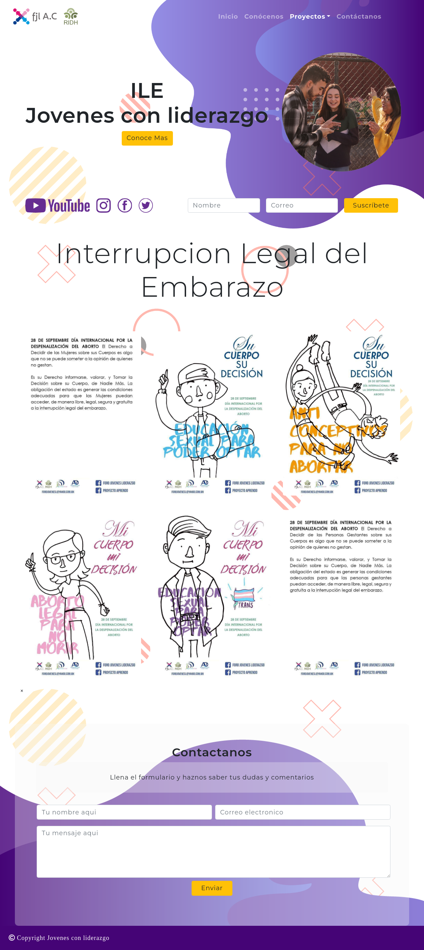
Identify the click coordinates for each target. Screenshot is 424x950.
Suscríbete (371, 205)
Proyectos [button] (307, 16)
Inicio (228, 16)
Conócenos (264, 16)
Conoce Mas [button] (147, 138)
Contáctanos (359, 16)
